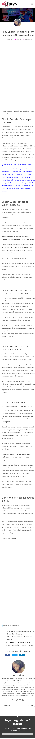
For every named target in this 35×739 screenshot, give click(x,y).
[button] (32, 4)
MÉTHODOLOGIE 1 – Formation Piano (18, 642)
